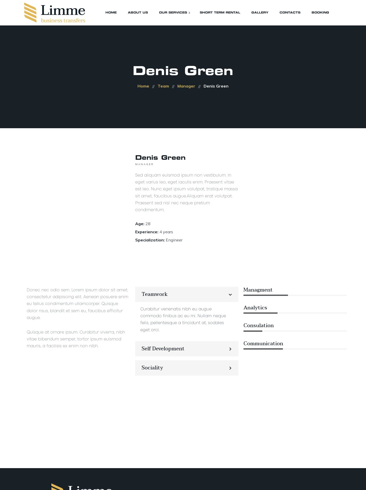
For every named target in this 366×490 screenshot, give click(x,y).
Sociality (152, 368)
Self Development (163, 348)
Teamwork (155, 294)
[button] (187, 294)
